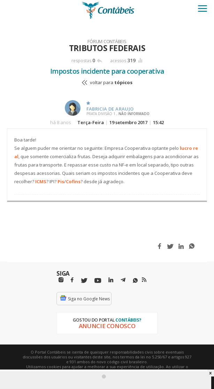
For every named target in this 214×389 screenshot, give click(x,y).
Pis (61, 181)
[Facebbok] (72, 280)
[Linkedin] (110, 280)
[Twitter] (84, 280)
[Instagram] (61, 280)
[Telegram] (123, 281)
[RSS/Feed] (144, 280)
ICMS (40, 181)
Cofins (73, 181)
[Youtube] (97, 280)
